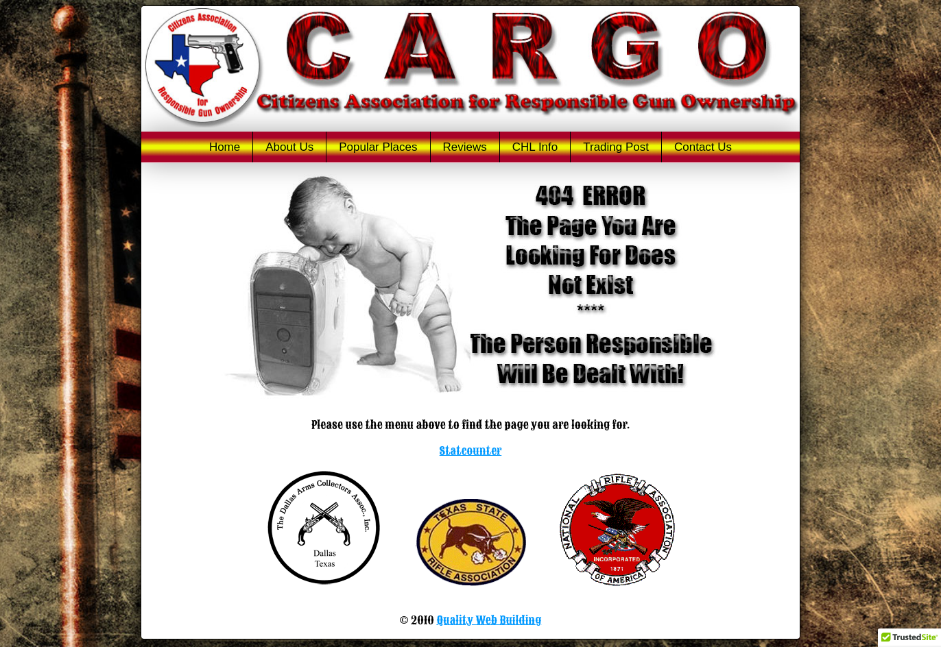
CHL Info (535, 147)
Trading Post (616, 147)
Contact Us (703, 147)
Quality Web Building (488, 620)
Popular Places (378, 147)
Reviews (465, 147)
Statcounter (471, 451)
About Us (289, 147)
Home (224, 147)
